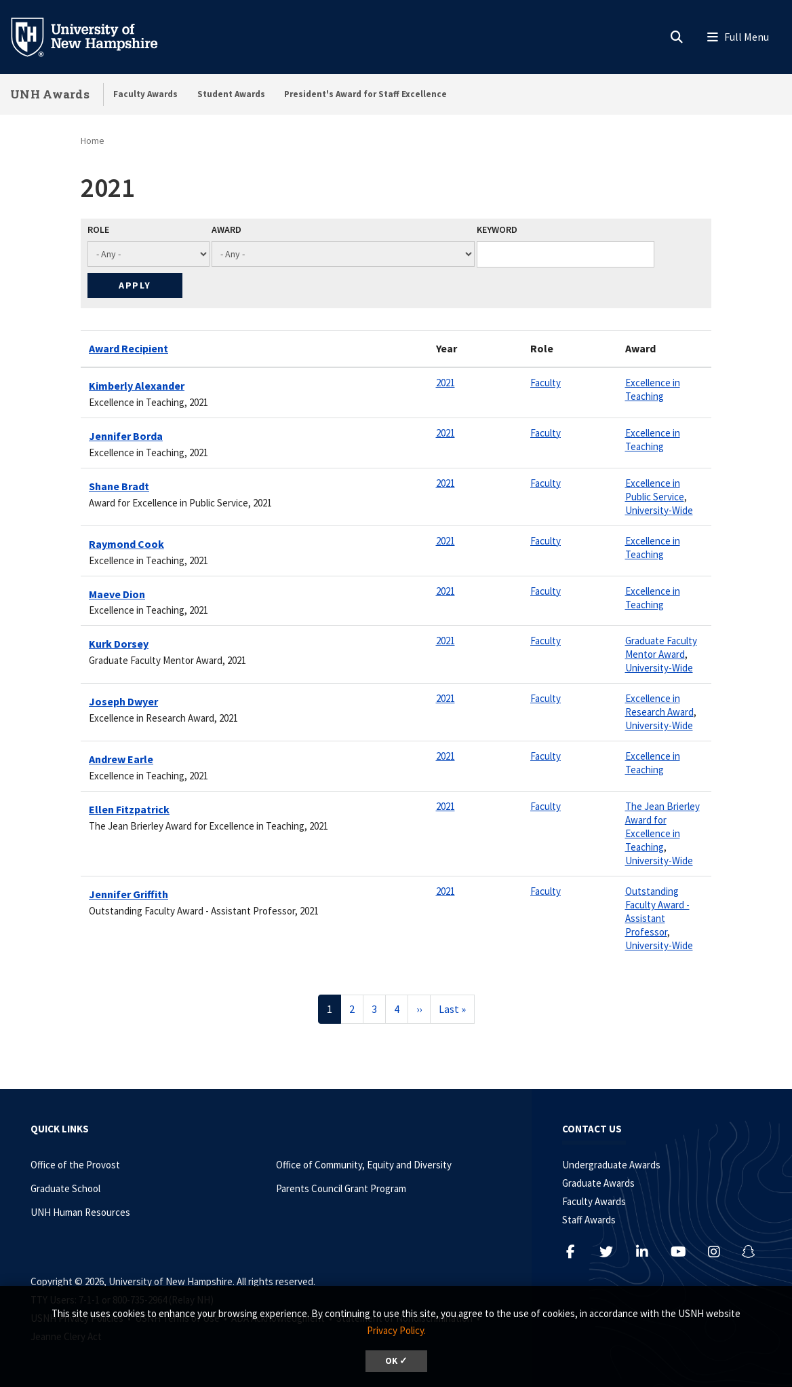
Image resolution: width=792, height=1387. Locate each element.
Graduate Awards (598, 1183)
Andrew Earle (121, 759)
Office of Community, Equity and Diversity (364, 1164)
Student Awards (231, 94)
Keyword (497, 229)
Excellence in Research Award (659, 705)
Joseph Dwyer (123, 701)
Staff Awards (589, 1219)
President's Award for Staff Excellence (365, 94)
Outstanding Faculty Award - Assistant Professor (657, 911)
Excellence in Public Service (654, 490)
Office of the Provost (75, 1164)
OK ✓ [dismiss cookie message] (396, 1361)
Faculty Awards (145, 94)
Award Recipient (128, 348)
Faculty (545, 382)
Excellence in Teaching (652, 389)
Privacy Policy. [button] (396, 1330)
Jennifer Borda (126, 436)
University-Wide (659, 510)
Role (98, 229)
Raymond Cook (126, 544)
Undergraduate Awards (611, 1164)
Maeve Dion (117, 594)
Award (226, 229)
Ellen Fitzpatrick (129, 809)
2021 (445, 382)
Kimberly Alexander (136, 385)
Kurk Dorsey (118, 643)
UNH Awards (50, 94)
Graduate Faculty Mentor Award (661, 647)
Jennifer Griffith (128, 894)
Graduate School (65, 1188)
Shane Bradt (119, 486)
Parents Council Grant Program (341, 1188)
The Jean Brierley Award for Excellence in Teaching (662, 826)
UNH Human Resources (80, 1212)
